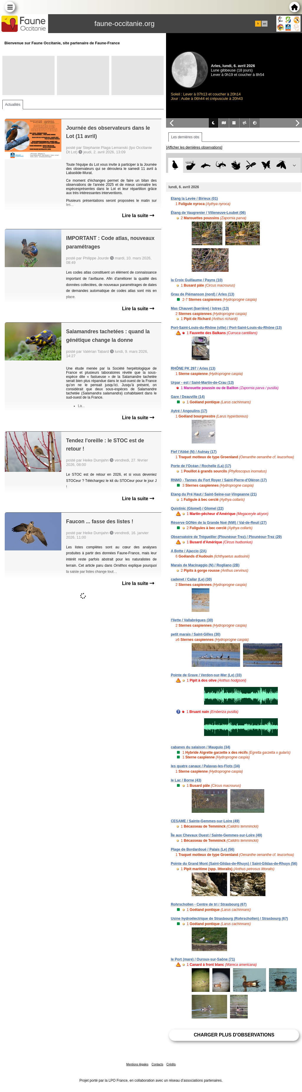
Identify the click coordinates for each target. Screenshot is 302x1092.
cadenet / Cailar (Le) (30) (191, 579)
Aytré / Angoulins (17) (189, 411)
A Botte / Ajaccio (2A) (188, 551)
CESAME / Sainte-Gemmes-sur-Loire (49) (205, 821)
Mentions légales (137, 1064)
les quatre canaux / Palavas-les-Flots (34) (205, 766)
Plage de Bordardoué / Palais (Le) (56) (202, 849)
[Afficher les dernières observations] (194, 147)
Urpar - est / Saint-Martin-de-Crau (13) (202, 383)
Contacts (157, 1064)
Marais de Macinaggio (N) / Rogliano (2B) (205, 565)
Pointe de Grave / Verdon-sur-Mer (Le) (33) (206, 675)
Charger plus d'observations (234, 1034)
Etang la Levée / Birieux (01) (194, 198)
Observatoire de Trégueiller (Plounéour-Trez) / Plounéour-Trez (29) (226, 537)
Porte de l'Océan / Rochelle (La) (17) (201, 466)
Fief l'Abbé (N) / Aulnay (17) (193, 452)
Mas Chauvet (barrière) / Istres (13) (200, 308)
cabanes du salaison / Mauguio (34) (200, 747)
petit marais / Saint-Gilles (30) (195, 634)
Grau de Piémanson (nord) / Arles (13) (202, 294)
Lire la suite (138, 215)
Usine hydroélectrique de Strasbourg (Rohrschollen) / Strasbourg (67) (229, 918)
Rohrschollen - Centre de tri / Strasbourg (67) (209, 904)
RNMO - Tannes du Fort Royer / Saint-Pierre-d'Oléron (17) (219, 480)
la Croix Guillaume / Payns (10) (196, 280)
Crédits (171, 1064)
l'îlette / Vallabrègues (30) (192, 620)
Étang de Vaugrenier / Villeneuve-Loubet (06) (208, 213)
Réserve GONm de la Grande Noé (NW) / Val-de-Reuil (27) (219, 523)
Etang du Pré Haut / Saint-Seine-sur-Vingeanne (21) (214, 494)
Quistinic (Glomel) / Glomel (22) (197, 508)
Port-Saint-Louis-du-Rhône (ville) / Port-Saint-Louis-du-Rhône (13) (226, 328)
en (264, 23)
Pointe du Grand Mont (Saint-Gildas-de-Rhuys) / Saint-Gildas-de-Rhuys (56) (234, 864)
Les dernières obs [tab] (185, 137)
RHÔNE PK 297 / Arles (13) (193, 368)
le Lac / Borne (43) (186, 780)
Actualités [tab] (12, 105)
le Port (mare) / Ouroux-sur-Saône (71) (203, 959)
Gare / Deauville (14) (188, 397)
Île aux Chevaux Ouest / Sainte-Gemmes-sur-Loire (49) (216, 835)
